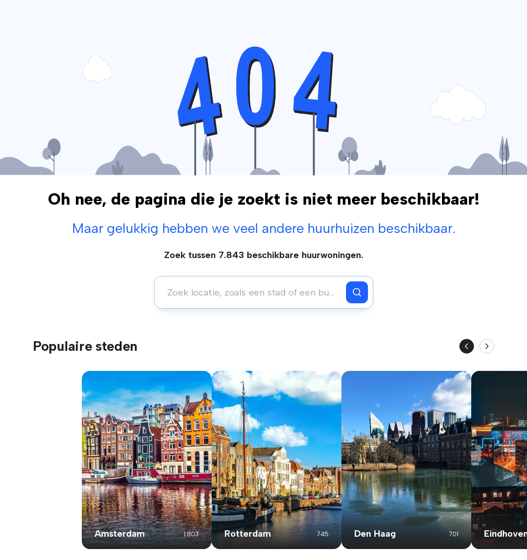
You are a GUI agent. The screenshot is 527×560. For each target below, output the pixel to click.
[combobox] (252, 292)
